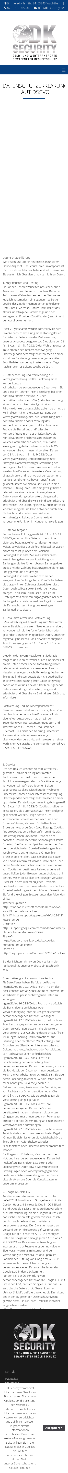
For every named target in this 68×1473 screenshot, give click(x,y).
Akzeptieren (53, 1428)
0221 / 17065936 (18, 8)
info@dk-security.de (50, 8)
